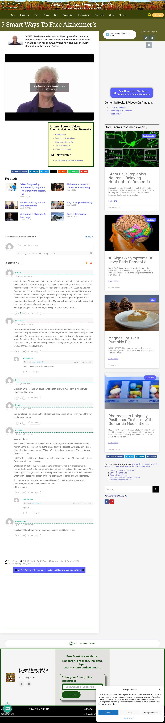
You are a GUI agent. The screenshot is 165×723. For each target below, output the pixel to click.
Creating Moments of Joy (120, 480)
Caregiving (16, 563)
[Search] (155, 489)
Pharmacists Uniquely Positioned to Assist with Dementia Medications (130, 420)
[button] (160, 689)
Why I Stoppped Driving (79, 202)
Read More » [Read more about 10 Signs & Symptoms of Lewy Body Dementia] (113, 281)
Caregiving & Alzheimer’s (65, 138)
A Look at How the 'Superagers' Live (66, 570)
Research (100, 15)
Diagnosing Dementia (64, 142)
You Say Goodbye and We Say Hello (125, 477)
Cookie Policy (128, 718)
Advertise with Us (39, 708)
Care (14, 15)
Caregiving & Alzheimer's (121, 111)
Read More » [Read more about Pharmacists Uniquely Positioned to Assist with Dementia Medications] (113, 443)
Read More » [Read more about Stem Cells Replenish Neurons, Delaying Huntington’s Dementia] (113, 201)
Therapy (124, 15)
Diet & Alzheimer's (118, 108)
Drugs (47, 15)
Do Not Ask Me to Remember (29, 570)
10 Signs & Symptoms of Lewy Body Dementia (130, 260)
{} (51, 253)
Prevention (69, 15)
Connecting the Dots (118, 473)
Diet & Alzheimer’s (62, 145)
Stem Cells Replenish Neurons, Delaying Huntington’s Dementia (129, 178)
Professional (85, 15)
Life (57, 15)
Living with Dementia (31, 563)
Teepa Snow (115, 114)
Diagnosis (26, 15)
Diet (37, 15)
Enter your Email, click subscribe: (77, 679)
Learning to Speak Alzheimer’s (122, 470)
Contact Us (7, 713)
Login (89, 237)
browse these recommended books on (131, 465)
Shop (112, 15)
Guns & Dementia (76, 214)
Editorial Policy (92, 708)
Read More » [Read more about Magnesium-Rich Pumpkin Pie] (113, 359)
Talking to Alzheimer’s (119, 475)
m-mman (37, 503)
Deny (130, 712)
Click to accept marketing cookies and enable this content (49, 87)
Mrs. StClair (38, 362)
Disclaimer (90, 713)
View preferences (151, 712)
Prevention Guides (63, 149)
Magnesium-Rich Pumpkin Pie (123, 340)
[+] (54, 253)
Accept (108, 712)
